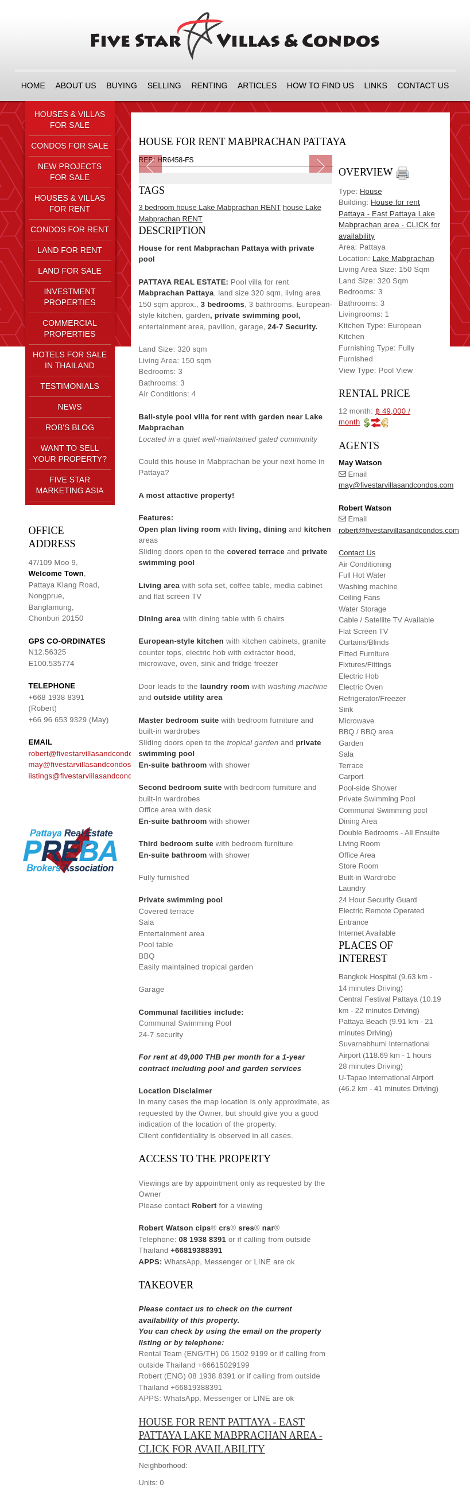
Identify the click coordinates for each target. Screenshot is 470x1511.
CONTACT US (423, 85)
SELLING (164, 85)
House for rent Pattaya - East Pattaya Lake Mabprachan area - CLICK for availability (231, 1435)
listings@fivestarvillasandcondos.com (93, 776)
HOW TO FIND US (320, 85)
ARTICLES (257, 85)
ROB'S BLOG (69, 427)
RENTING (209, 85)
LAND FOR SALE (69, 270)
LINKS (375, 85)
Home (33, 85)
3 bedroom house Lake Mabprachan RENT (210, 207)
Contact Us (357, 552)
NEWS (70, 406)
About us (75, 85)
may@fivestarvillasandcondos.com (88, 764)
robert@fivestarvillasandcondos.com (91, 753)
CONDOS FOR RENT (69, 229)
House (371, 191)
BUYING (121, 85)
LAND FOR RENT (69, 250)
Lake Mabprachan (403, 258)
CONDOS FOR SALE (69, 145)
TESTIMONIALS (69, 386)
